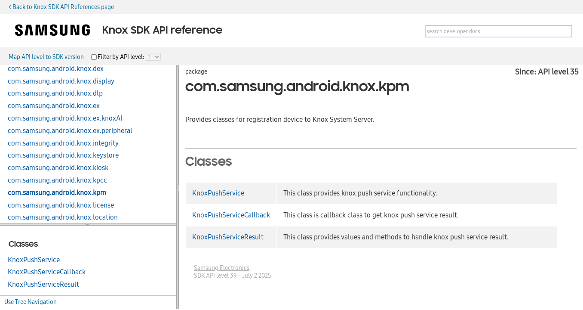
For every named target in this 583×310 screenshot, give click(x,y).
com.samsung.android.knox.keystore (63, 155)
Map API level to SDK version (46, 57)
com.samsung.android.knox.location (63, 217)
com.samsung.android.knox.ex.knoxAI (65, 118)
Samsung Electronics (221, 268)
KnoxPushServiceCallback (47, 272)
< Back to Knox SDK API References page (61, 7)
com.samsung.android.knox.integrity (63, 143)
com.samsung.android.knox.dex (56, 69)
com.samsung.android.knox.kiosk (58, 168)
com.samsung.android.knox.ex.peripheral (70, 131)
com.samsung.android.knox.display (61, 81)
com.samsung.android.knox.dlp (55, 93)
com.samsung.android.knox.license (61, 205)
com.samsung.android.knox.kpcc (57, 180)
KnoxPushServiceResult (43, 284)
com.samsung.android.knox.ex (54, 106)
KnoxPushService (34, 260)
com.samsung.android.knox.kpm (57, 193)
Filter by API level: (122, 57)
